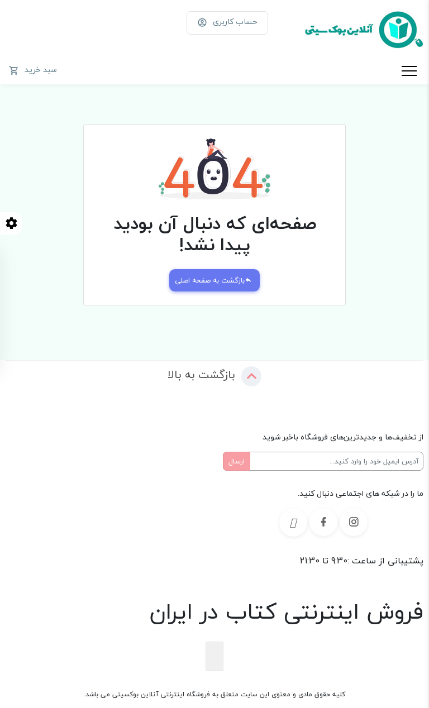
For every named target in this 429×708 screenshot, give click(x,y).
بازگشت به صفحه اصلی (213, 280)
